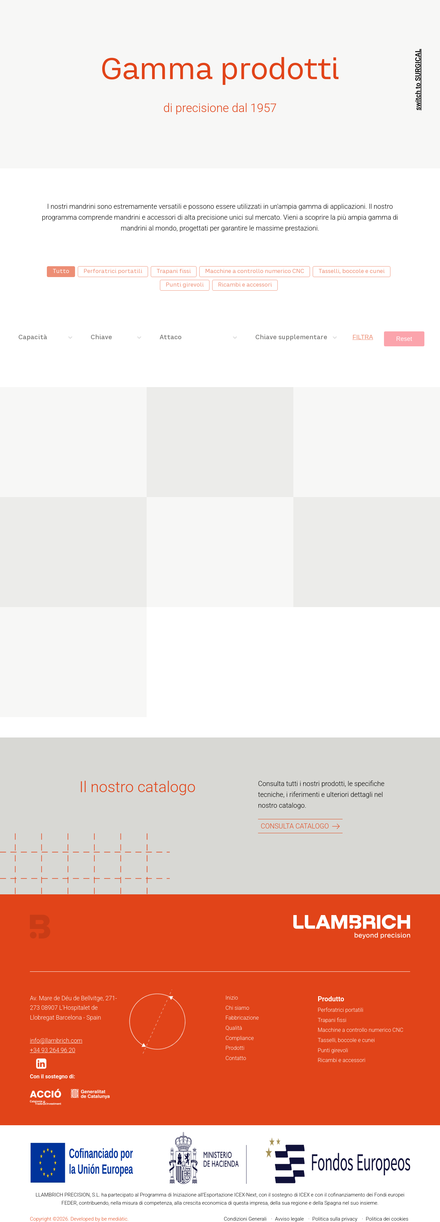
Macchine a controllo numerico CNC (360, 1030)
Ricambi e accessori (342, 1060)
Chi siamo (237, 1008)
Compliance (239, 1038)
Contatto (235, 1058)
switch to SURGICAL (418, 79)
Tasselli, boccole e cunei (346, 1040)
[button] (41, 1063)
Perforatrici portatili (341, 1010)
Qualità (233, 1028)
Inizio (231, 998)
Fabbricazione (242, 1018)
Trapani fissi (332, 1020)
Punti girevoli (333, 1050)
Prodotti (234, 1048)
